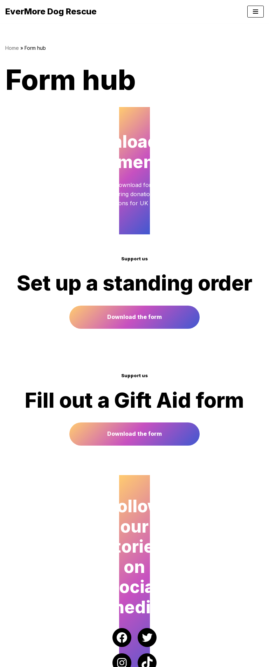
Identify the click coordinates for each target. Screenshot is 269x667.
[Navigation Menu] (255, 12)
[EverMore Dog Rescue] (51, 11)
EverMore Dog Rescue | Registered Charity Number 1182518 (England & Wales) (109, 644)
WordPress (73, 659)
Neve (12, 659)
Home (12, 48)
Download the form (134, 346)
